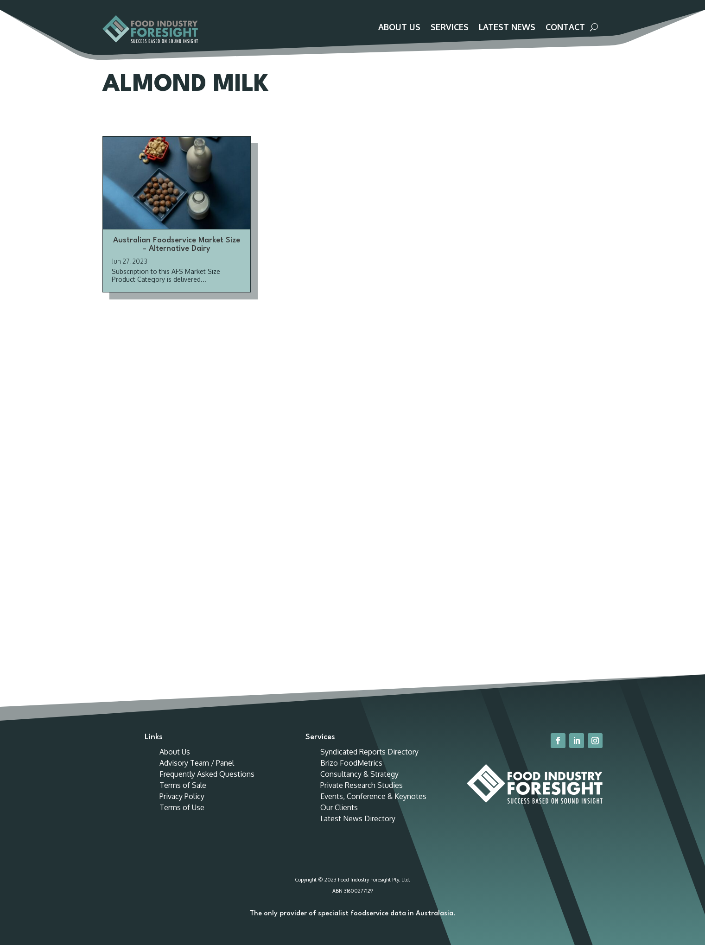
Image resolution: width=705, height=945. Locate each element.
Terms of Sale (182, 795)
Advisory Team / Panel (196, 773)
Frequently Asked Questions (206, 784)
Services (450, 28)
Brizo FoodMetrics (351, 773)
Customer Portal (563, 10)
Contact (565, 28)
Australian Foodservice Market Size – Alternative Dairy (176, 255)
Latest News (507, 28)
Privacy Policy (181, 806)
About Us (399, 28)
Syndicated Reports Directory (369, 762)
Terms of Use (181, 817)
